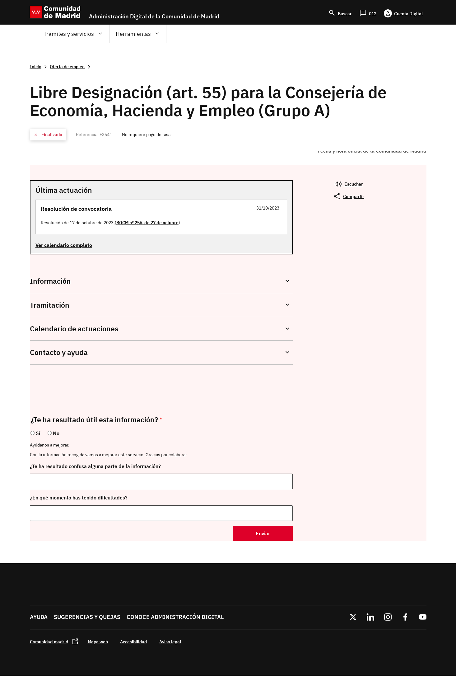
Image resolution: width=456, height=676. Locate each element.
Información (50, 281)
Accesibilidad (133, 642)
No (56, 433)
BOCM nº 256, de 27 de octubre (147, 222)
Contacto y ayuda (59, 352)
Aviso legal (170, 642)
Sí (38, 433)
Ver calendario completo (63, 245)
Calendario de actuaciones (74, 328)
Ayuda (39, 617)
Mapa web (98, 642)
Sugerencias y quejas (87, 617)
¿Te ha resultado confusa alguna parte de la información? (95, 466)
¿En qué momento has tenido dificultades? (79, 497)
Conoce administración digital (175, 617)
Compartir (353, 196)
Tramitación (49, 305)
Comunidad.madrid (49, 642)
